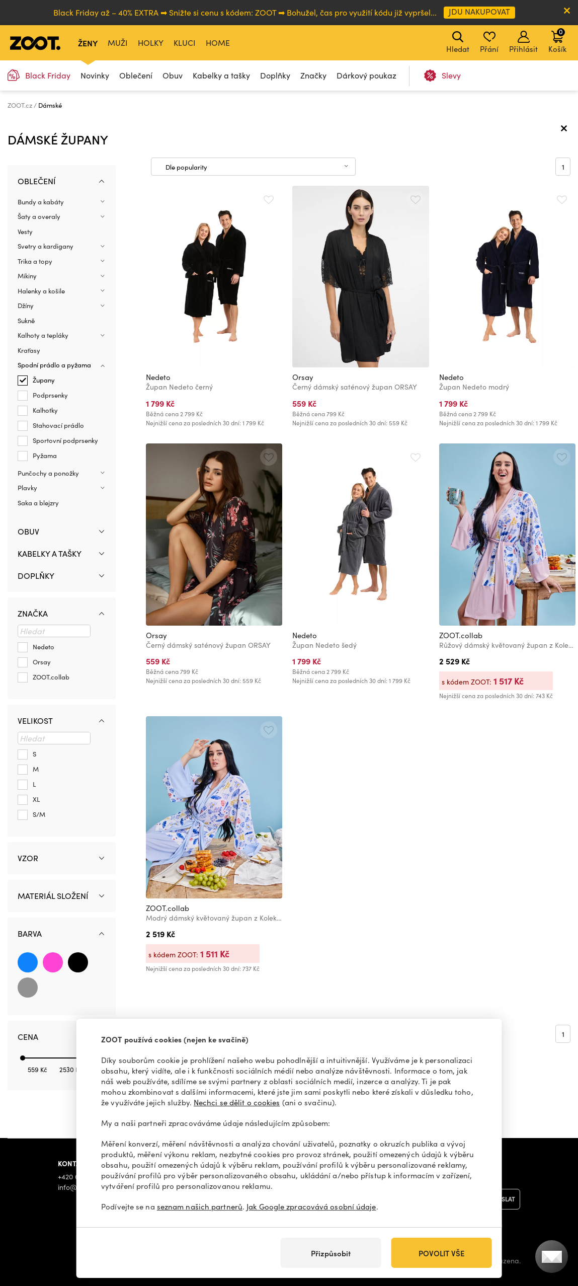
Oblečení (135, 75)
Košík (557, 40)
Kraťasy (29, 350)
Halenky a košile (41, 290)
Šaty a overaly (39, 216)
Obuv (172, 75)
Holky (150, 42)
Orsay (302, 377)
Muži (118, 42)
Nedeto (158, 377)
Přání (489, 42)
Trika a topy (35, 261)
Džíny (26, 305)
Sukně (26, 320)
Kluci (185, 42)
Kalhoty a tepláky (43, 335)
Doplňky (275, 75)
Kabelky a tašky (221, 75)
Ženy (88, 42)
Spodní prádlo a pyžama (54, 364)
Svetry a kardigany (45, 246)
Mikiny (27, 275)
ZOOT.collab (460, 635)
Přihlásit (523, 42)
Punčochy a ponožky (48, 473)
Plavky (27, 487)
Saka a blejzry (38, 502)
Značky (313, 75)
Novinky (94, 75)
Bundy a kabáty (41, 201)
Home (218, 42)
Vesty (25, 231)
